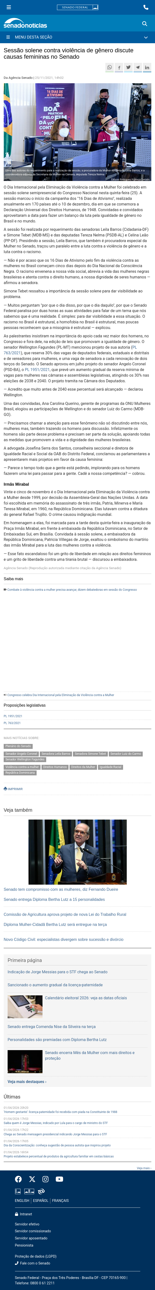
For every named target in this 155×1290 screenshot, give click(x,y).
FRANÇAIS (60, 1201)
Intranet (23, 1214)
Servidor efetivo (27, 1224)
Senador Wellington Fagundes (24, 759)
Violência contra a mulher (22, 767)
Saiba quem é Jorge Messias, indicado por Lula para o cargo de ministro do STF (56, 1123)
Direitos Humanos (55, 767)
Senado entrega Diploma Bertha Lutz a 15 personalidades (54, 899)
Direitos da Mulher (83, 767)
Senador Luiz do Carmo (126, 754)
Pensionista (24, 1245)
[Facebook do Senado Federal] (20, 1179)
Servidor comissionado (33, 1231)
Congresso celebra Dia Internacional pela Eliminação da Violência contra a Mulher (60, 695)
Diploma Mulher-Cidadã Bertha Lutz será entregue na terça (55, 924)
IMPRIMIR (13, 789)
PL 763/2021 (12, 723)
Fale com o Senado (32, 1263)
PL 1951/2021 (37, 369)
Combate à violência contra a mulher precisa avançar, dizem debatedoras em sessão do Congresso (72, 589)
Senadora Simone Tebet (90, 754)
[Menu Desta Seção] (77, 37)
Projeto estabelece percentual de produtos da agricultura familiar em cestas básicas (59, 1156)
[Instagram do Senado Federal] (45, 1179)
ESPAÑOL (40, 1201)
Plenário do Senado (18, 746)
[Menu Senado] (8, 7)
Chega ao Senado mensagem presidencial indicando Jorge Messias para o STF (55, 1134)
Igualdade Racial (110, 767)
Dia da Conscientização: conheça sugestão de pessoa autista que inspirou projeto (57, 1145)
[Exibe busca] (144, 24)
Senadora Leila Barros (56, 754)
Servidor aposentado (31, 1238)
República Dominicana (20, 772)
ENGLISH (22, 1201)
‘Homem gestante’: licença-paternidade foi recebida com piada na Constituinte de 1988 (60, 1112)
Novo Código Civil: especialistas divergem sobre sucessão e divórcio (63, 939)
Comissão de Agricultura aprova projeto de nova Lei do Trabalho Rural (65, 914)
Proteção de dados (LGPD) (36, 1256)
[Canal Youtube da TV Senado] (57, 1179)
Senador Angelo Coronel (21, 754)
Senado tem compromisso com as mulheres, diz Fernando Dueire (61, 889)
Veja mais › (144, 1168)
